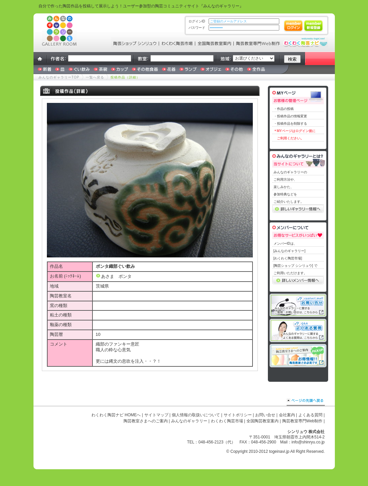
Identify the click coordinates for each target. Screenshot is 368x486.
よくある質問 (310, 415)
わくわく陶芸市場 (227, 421)
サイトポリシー (238, 415)
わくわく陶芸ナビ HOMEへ (116, 415)
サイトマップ (156, 415)
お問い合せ (265, 415)
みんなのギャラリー (189, 421)
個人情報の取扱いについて (196, 415)
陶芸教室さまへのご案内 (146, 421)
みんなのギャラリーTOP (59, 77)
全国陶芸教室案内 (262, 421)
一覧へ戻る (95, 77)
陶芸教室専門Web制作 (302, 421)
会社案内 (287, 415)
